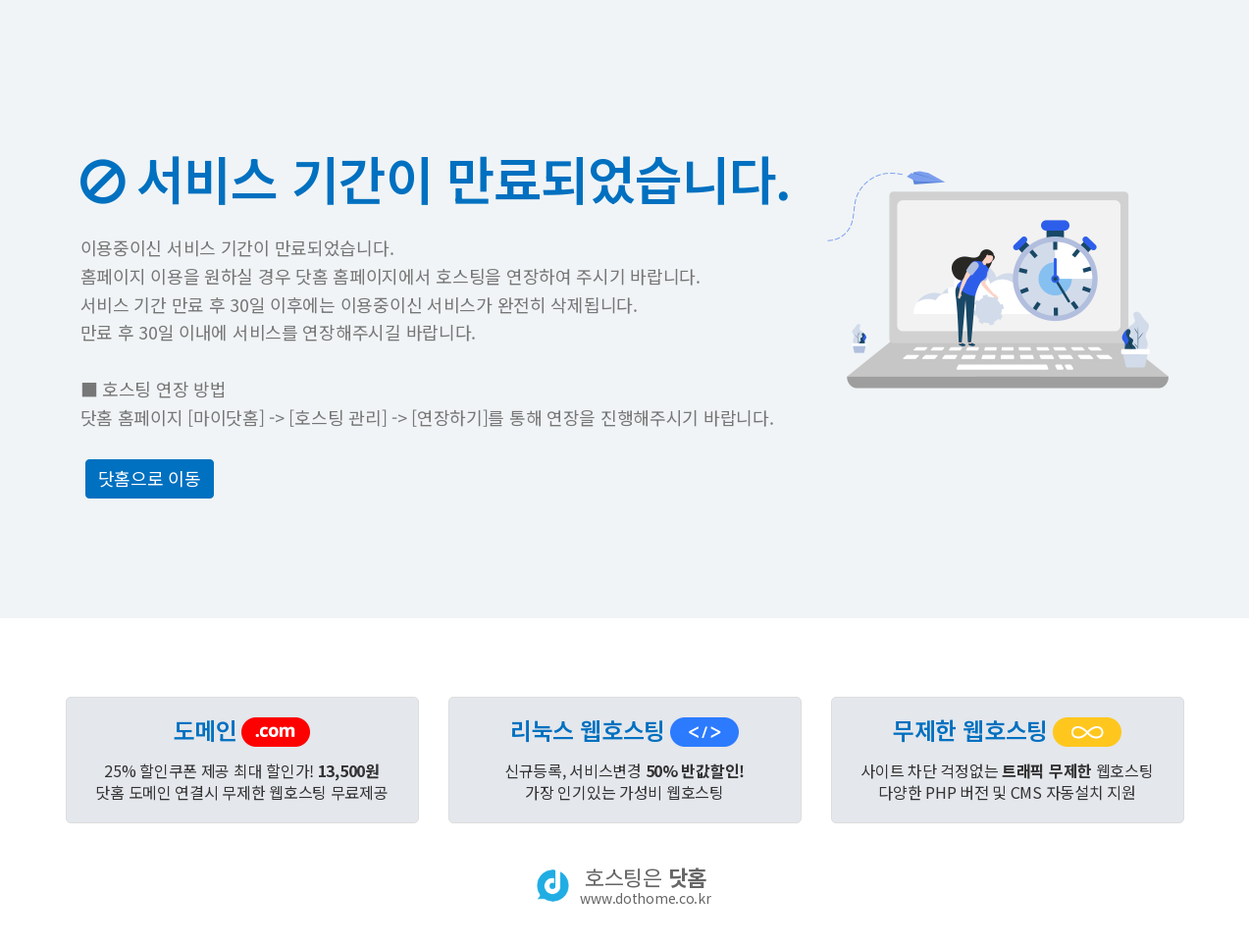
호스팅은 (645, 885)
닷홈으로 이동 (149, 478)
